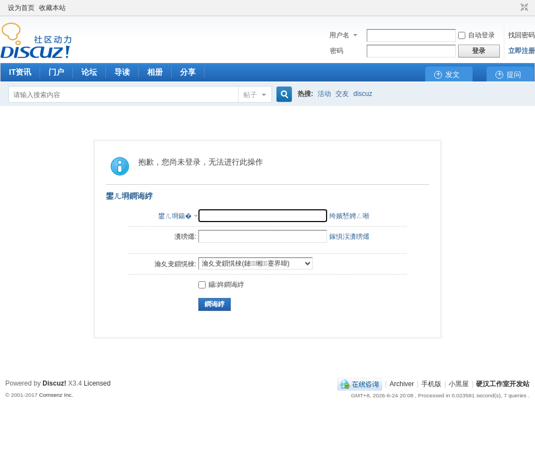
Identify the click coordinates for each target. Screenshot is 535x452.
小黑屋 (459, 384)
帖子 (250, 95)
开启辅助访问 (514, 8)
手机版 (431, 384)
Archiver (402, 384)
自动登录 (476, 35)
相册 (155, 72)
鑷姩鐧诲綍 (221, 284)
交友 (342, 94)
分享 (188, 72)
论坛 (89, 72)
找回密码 (521, 35)
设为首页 (21, 8)
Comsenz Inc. (56, 395)
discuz (362, 94)
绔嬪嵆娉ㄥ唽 (349, 216)
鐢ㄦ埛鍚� (175, 216)
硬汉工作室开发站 (502, 384)
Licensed (97, 383)
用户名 (339, 35)
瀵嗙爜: (185, 237)
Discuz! (54, 383)
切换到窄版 (523, 8)
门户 (56, 72)
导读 (122, 72)
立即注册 (521, 51)
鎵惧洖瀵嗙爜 (349, 237)
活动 (324, 94)
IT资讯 (20, 72)
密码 (336, 51)
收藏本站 (52, 8)
